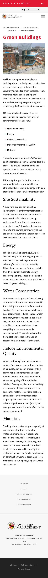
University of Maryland (16, 3)
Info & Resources (24, 499)
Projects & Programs (30, 27)
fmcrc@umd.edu (30, 544)
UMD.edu (13, 565)
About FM (24, 484)
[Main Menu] (43, 16)
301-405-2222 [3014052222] (17, 544)
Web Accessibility (28, 565)
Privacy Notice (24, 569)
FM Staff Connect (24, 505)
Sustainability (12, 30)
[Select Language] (30, 9)
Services (24, 489)
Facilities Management (11, 27)
